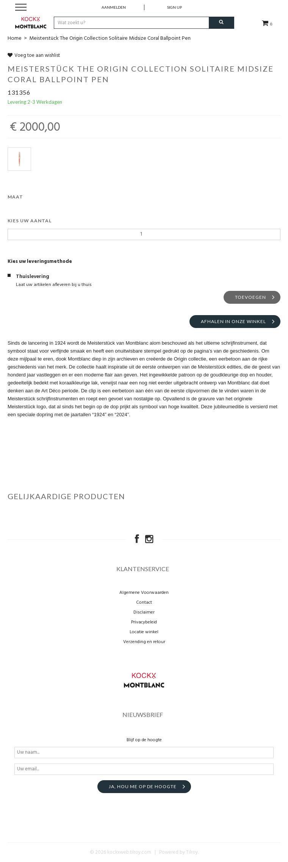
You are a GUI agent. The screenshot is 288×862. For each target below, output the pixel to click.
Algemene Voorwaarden (144, 593)
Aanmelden (114, 7)
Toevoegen (250, 297)
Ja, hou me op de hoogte (143, 786)
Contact (144, 602)
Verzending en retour (144, 642)
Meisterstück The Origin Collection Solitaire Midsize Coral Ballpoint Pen (110, 38)
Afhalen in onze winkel (233, 321)
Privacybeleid (144, 622)
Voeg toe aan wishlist (34, 55)
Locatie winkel (144, 632)
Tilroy (192, 852)
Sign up (174, 7)
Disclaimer (144, 612)
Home (15, 38)
